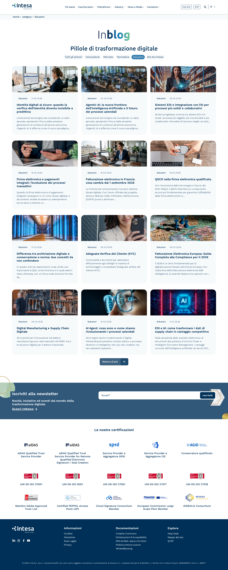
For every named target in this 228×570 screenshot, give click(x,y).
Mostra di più (110, 361)
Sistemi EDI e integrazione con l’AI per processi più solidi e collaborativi (182, 106)
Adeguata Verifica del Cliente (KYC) (111, 253)
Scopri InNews (23, 409)
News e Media (135, 7)
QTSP (197, 7)
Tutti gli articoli (73, 57)
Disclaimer (69, 537)
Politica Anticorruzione (128, 544)
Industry (119, 7)
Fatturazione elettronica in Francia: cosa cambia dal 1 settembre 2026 (110, 180)
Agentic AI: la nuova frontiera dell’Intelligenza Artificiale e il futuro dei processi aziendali (112, 108)
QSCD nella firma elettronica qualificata (183, 179)
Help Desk (186, 7)
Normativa (123, 57)
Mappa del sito (175, 537)
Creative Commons (126, 533)
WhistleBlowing (124, 548)
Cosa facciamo (85, 7)
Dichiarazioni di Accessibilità (131, 537)
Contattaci (152, 7)
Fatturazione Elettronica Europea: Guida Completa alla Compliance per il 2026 (183, 255)
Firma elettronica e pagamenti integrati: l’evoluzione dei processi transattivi (41, 182)
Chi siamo (70, 7)
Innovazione (93, 57)
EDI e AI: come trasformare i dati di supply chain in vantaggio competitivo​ (182, 329)
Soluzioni (138, 57)
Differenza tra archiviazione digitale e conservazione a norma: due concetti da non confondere (45, 257)
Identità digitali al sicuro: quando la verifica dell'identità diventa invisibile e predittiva (45, 108)
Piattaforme (103, 7)
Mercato (108, 57)
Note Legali (70, 541)
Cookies (68, 533)
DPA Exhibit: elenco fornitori (131, 541)
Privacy (68, 544)
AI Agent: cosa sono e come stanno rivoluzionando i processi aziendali (110, 329)
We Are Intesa (155, 57)
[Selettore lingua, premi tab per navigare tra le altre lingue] (213, 7)
